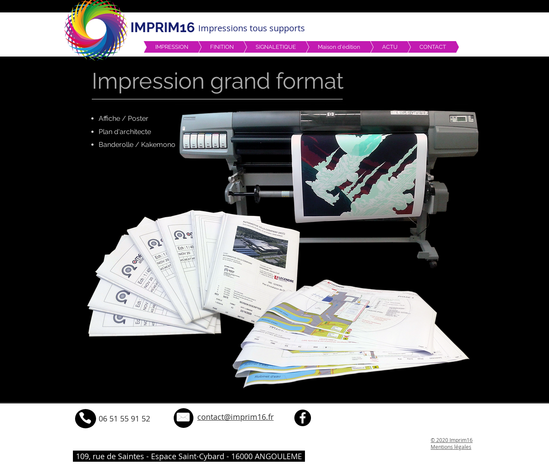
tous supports (277, 28)
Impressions (224, 28)
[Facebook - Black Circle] (302, 417)
